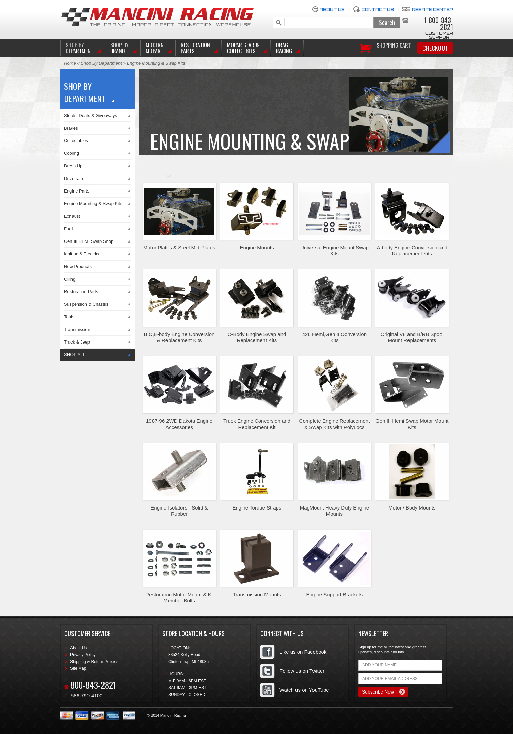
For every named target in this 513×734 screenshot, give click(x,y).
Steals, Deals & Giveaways (90, 115)
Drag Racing (284, 48)
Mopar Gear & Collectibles (243, 48)
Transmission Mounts (257, 594)
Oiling (69, 279)
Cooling (71, 153)
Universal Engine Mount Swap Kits (334, 250)
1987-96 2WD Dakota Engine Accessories (179, 424)
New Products (78, 266)
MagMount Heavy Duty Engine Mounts (334, 511)
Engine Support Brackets (334, 594)
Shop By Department (101, 63)
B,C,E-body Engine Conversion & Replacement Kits (179, 337)
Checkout (435, 48)
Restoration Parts (195, 48)
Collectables (76, 140)
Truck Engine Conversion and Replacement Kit (256, 424)
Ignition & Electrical (83, 253)
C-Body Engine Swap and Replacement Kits (257, 337)
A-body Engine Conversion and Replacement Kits (411, 250)
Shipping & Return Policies (94, 661)
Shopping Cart (393, 44)
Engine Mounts (257, 247)
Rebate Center (432, 9)
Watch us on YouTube (304, 690)
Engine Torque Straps (256, 508)
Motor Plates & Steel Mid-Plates (179, 247)
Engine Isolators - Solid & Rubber (179, 511)
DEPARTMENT (79, 48)
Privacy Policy (83, 654)
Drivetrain (73, 178)
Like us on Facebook (302, 652)
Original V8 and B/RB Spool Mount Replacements (412, 337)
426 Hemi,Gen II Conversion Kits (334, 337)
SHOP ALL (74, 354)
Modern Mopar (155, 48)
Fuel (68, 228)
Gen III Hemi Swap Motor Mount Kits (411, 424)
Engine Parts (76, 191)
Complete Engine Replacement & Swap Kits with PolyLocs (334, 424)
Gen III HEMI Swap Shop (88, 241)
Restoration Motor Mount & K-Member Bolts (179, 597)
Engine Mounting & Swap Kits (93, 203)
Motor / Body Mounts (411, 508)
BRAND (119, 48)
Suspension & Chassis (86, 304)
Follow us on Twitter (301, 671)
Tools (69, 316)
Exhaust (72, 216)
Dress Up (73, 165)
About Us (332, 9)
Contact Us (378, 9)
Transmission (77, 329)
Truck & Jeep (77, 342)
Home (70, 63)
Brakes (71, 128)
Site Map (78, 668)
